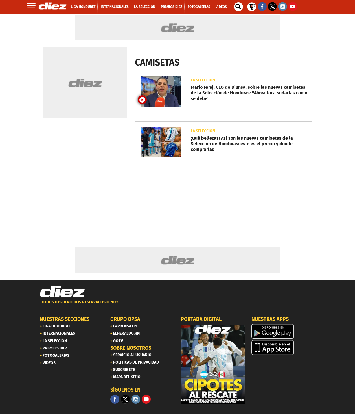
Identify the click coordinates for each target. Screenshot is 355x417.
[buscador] (238, 6)
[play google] (283, 331)
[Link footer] (62, 292)
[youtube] (146, 399)
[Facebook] (114, 399)
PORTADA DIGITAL (201, 319)
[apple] (283, 347)
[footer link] (177, 305)
